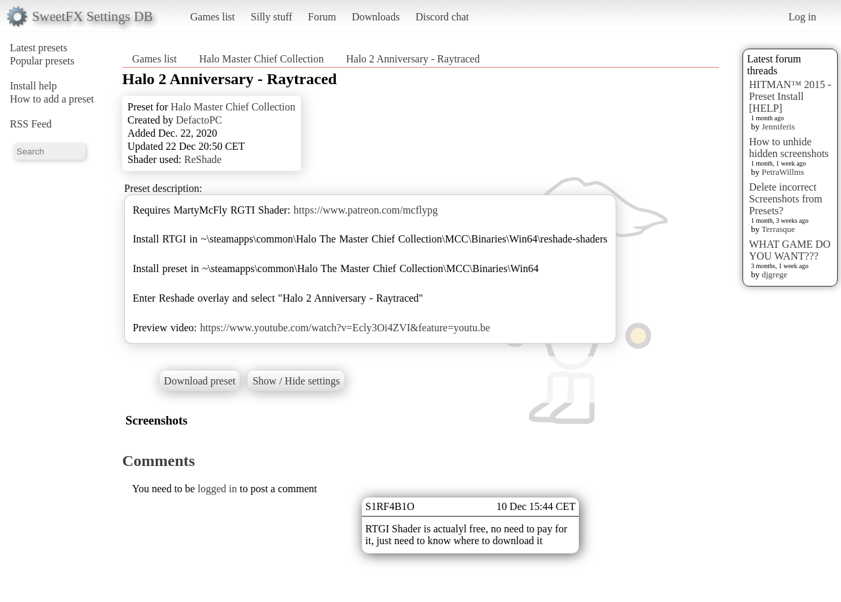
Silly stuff (271, 16)
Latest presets (39, 47)
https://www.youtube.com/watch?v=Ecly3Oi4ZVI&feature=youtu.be (344, 327)
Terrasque (778, 229)
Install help (33, 85)
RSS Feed (31, 123)
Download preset (200, 380)
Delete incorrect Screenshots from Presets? (786, 198)
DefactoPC (199, 120)
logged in (217, 488)
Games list (213, 16)
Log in (802, 16)
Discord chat (441, 16)
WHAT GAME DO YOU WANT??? (789, 250)
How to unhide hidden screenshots (789, 147)
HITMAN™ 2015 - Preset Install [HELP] (790, 96)
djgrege (774, 274)
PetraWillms (782, 172)
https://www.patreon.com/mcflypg (366, 210)
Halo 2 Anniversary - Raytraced (413, 58)
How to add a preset (52, 98)
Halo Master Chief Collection (261, 58)
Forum (322, 16)
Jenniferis (778, 126)
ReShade (202, 159)
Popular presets (42, 60)
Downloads (375, 16)
